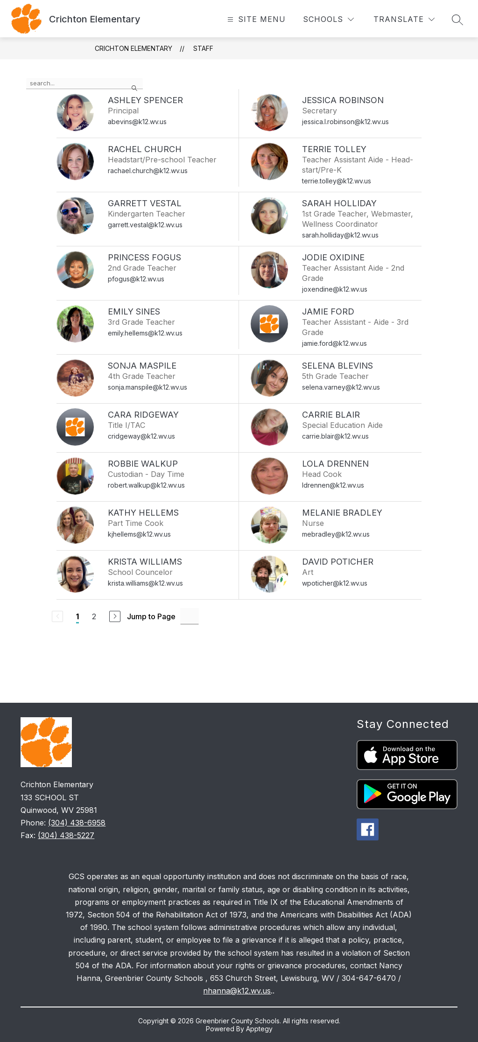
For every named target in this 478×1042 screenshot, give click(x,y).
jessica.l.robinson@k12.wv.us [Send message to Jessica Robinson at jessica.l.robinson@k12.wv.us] (345, 122)
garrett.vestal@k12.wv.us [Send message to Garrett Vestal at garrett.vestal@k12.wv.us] (145, 225)
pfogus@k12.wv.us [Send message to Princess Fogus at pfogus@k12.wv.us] (136, 279)
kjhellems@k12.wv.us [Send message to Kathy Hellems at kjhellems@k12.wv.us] (139, 534)
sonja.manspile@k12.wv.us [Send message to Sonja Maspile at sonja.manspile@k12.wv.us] (147, 387)
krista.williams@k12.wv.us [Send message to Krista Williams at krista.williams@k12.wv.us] (145, 583)
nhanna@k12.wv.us (237, 990)
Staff (203, 48)
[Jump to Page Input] (189, 616)
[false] (84, 83)
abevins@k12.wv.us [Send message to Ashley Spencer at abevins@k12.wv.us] (137, 122)
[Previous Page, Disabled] (57, 616)
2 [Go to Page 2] (94, 616)
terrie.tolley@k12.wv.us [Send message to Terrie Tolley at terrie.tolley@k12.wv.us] (336, 181)
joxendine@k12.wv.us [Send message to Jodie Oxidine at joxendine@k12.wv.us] (334, 289)
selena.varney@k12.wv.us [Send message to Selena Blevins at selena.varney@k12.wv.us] (341, 387)
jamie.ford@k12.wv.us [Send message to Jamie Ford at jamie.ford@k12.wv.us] (334, 343)
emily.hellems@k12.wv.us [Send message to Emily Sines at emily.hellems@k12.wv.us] (145, 333)
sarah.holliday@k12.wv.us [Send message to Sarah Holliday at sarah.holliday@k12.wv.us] (340, 235)
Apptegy (259, 1029)
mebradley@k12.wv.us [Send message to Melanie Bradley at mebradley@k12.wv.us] (336, 534)
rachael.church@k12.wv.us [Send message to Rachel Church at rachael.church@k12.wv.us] (148, 171)
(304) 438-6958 (76, 822)
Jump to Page (151, 616)
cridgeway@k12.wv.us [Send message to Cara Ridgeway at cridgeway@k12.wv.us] (141, 436)
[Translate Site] (404, 19)
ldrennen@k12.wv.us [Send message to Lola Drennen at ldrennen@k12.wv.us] (333, 485)
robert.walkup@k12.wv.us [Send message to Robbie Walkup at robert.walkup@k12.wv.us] (146, 485)
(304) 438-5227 (66, 835)
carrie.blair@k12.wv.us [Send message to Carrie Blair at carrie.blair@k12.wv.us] (335, 436)
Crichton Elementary (133, 48)
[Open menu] (255, 19)
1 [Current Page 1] (77, 616)
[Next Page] (114, 616)
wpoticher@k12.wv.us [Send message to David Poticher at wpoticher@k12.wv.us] (334, 583)
